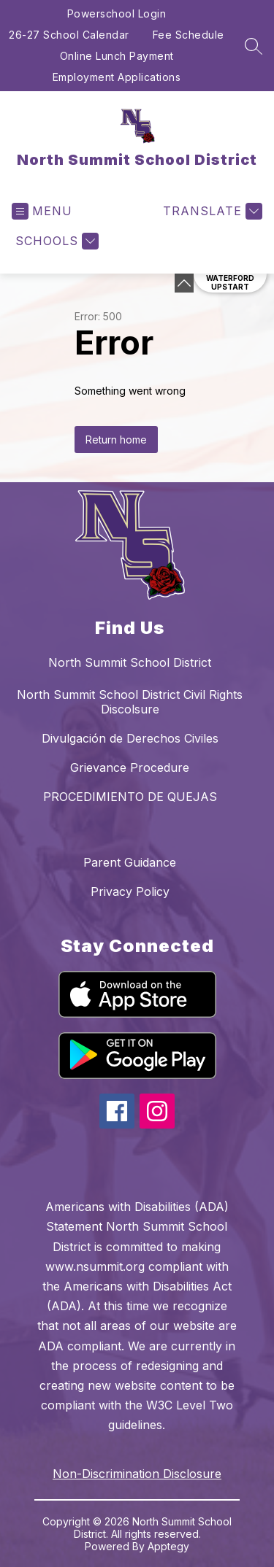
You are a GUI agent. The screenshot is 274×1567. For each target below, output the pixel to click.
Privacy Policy (130, 891)
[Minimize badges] (184, 283)
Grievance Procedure (129, 767)
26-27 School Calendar (69, 34)
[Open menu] (42, 211)
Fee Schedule (188, 34)
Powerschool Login (117, 13)
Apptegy (168, 1546)
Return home (116, 439)
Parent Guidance (129, 862)
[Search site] (253, 46)
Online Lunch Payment (117, 56)
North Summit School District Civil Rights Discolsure (130, 701)
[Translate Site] (210, 211)
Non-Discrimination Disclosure (137, 1473)
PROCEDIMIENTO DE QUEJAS (130, 796)
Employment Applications (117, 77)
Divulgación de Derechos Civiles (130, 738)
